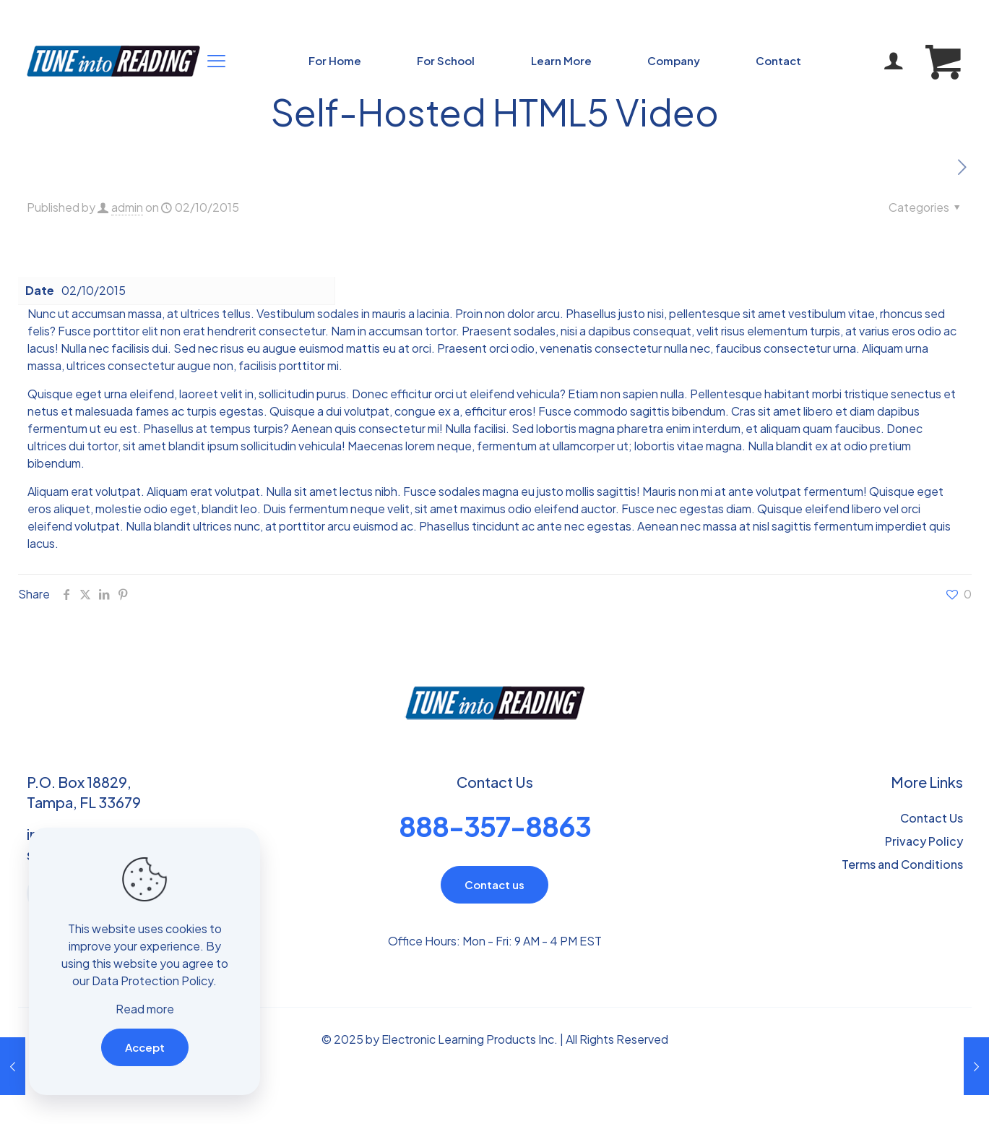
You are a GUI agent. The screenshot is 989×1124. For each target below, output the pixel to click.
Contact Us (931, 817)
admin (127, 207)
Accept (145, 1047)
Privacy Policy (924, 841)
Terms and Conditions (902, 864)
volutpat (366, 411)
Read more (145, 1008)
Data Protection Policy (152, 980)
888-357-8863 (495, 826)
